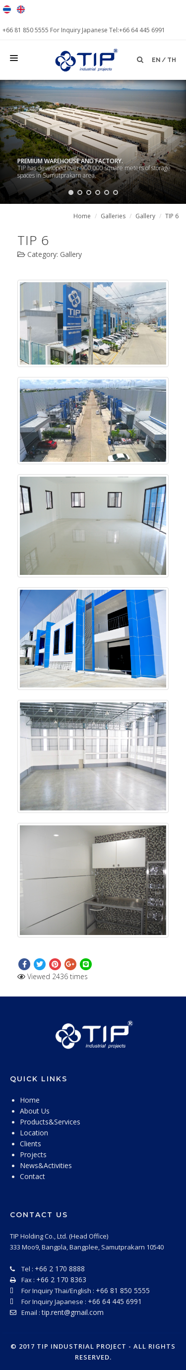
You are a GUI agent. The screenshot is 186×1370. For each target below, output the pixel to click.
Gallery (145, 216)
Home (82, 216)
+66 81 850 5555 (26, 30)
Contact (32, 1176)
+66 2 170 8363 (61, 1279)
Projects (33, 1154)
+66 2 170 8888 (60, 1268)
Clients (30, 1143)
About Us (35, 1111)
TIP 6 (172, 216)
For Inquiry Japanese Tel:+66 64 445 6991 (107, 30)
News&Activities (46, 1165)
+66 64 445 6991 (115, 1301)
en (156, 60)
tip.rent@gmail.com (73, 1312)
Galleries (113, 216)
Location (34, 1132)
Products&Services (50, 1121)
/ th (169, 60)
